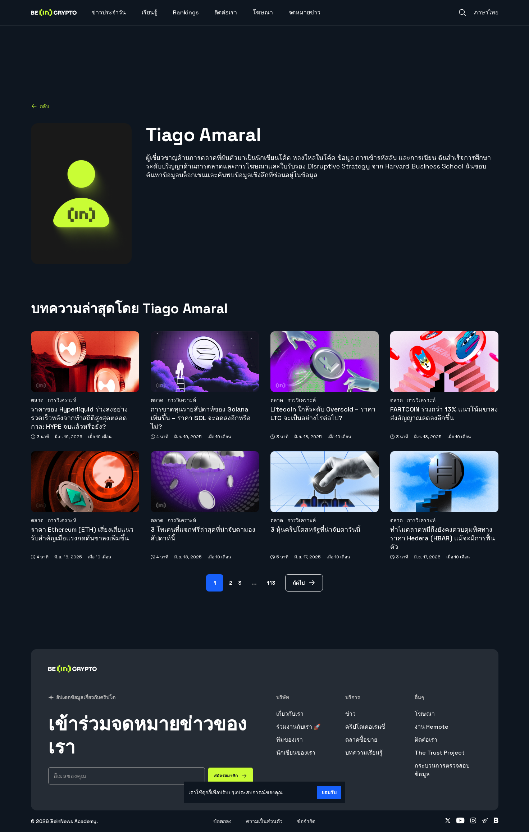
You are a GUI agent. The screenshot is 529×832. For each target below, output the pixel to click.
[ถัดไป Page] (304, 583)
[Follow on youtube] (460, 821)
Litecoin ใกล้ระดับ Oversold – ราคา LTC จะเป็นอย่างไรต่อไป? (322, 413)
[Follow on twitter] (448, 821)
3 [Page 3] (239, 583)
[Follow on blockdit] (495, 821)
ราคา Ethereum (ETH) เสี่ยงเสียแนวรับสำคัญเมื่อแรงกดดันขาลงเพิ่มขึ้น (82, 533)
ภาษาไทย (486, 12)
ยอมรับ (329, 792)
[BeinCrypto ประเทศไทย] (72, 678)
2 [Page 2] (230, 583)
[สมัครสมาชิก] (230, 775)
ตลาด (37, 400)
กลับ (40, 106)
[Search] (462, 12)
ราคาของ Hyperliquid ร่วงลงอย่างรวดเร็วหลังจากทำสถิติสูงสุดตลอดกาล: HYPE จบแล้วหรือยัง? (79, 418)
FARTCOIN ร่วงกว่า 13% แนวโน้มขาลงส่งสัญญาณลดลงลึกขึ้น (444, 413)
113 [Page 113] (271, 583)
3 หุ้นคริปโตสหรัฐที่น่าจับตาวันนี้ (315, 529)
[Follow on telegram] (485, 821)
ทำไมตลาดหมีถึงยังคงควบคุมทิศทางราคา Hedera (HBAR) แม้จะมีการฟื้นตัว (442, 538)
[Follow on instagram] (473, 821)
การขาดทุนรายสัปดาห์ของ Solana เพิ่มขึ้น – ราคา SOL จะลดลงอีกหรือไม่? (201, 418)
